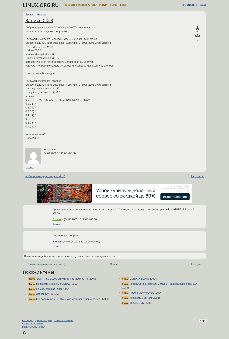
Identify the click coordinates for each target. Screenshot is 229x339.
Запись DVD (43, 294)
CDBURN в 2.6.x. (139, 278)
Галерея (81, 4)
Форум (103, 4)
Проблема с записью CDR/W (53, 283)
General (41, 14)
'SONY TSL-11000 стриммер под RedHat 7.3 (62, 278)
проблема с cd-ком (141, 297)
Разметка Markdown (63, 320)
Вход (202, 4)
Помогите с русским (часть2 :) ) (46, 176)
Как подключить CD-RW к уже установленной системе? (68, 299)
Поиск (123, 4)
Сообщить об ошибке (32, 323)
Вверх (202, 320)
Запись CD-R (39, 20)
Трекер (113, 4)
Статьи (92, 4)
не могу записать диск (49, 289)
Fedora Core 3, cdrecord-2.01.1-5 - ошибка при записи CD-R (164, 283)
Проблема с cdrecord (142, 292)
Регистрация (189, 4)
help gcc (196, 176)
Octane (56, 219)
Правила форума (43, 320)
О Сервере (27, 320)
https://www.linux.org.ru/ (33, 327)
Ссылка (30, 167)
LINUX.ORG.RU (41, 5)
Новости (69, 4)
